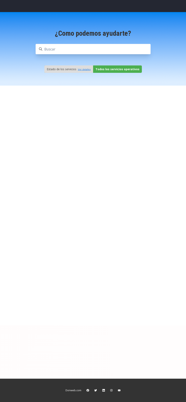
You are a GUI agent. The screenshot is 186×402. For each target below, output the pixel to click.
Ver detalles (84, 69)
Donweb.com (73, 390)
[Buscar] (93, 49)
